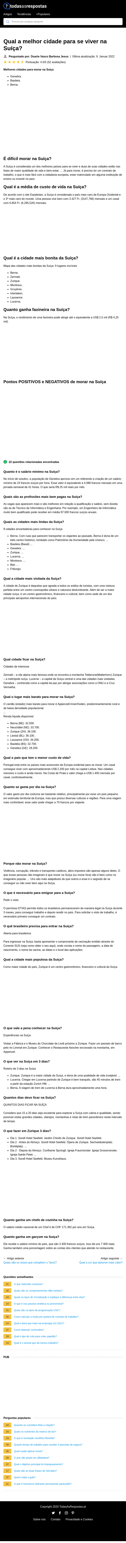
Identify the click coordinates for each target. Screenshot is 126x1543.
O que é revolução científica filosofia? (34, 1438)
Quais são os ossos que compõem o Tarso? (30, 1262)
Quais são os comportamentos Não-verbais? (38, 1290)
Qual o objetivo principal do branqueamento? (38, 1464)
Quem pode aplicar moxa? (28, 1451)
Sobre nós (39, 1519)
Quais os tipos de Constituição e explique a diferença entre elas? (49, 1297)
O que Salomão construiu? (28, 1284)
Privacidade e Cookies (79, 1519)
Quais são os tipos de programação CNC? (37, 1310)
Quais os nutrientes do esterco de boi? (35, 1431)
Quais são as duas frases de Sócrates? (35, 1470)
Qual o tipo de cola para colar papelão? (35, 1336)
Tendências (24, 14)
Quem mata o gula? (24, 1477)
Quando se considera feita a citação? (34, 1425)
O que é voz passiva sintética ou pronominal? (39, 1303)
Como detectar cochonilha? (29, 1329)
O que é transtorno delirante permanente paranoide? (42, 1483)
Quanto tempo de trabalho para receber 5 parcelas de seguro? (48, 1444)
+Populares (43, 14)
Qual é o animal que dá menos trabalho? (36, 1343)
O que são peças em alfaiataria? (31, 1457)
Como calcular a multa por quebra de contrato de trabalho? (46, 1316)
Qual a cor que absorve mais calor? (101, 1262)
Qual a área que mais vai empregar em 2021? (39, 1323)
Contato (55, 1519)
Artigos (7, 14)
